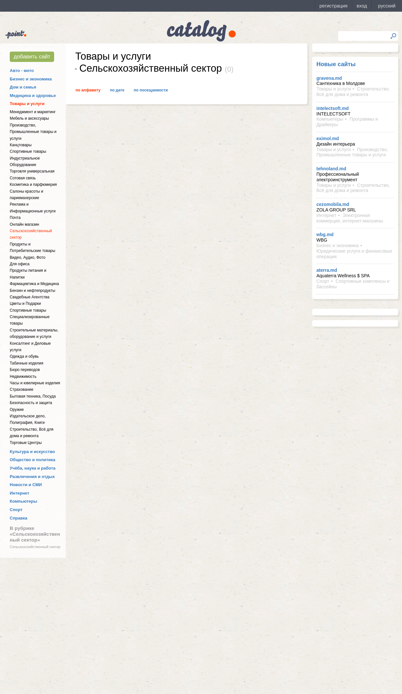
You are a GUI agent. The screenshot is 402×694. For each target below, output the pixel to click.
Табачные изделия (26, 363)
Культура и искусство (32, 451)
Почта (15, 217)
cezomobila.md (332, 204)
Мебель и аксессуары (29, 118)
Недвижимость (23, 376)
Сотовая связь (23, 178)
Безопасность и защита (31, 403)
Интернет (19, 493)
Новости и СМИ (26, 484)
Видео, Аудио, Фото (27, 257)
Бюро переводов (25, 369)
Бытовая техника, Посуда (33, 396)
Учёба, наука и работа (32, 468)
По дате (117, 90)
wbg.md (325, 234)
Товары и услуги (27, 103)
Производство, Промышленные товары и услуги (33, 132)
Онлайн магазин (24, 224)
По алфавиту (88, 90)
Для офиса (20, 264)
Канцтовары (20, 145)
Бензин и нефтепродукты (32, 290)
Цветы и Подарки (25, 303)
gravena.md (329, 78)
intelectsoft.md (332, 108)
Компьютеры (23, 501)
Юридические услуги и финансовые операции (354, 253)
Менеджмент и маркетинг (33, 112)
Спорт (16, 509)
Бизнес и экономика (31, 79)
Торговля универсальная (32, 171)
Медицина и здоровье (33, 95)
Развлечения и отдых (32, 476)
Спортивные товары (28, 151)
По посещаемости (151, 90)
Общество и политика (32, 459)
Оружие (17, 409)
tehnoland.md (331, 168)
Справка (18, 518)
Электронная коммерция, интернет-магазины (349, 218)
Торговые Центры (26, 442)
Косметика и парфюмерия (33, 184)
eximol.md (327, 138)
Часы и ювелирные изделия (35, 383)
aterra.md (326, 270)
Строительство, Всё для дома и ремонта (353, 91)
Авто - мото (22, 70)
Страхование (21, 389)
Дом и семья (23, 87)
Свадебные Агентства (29, 297)
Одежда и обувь (24, 356)
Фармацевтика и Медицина (34, 283)
